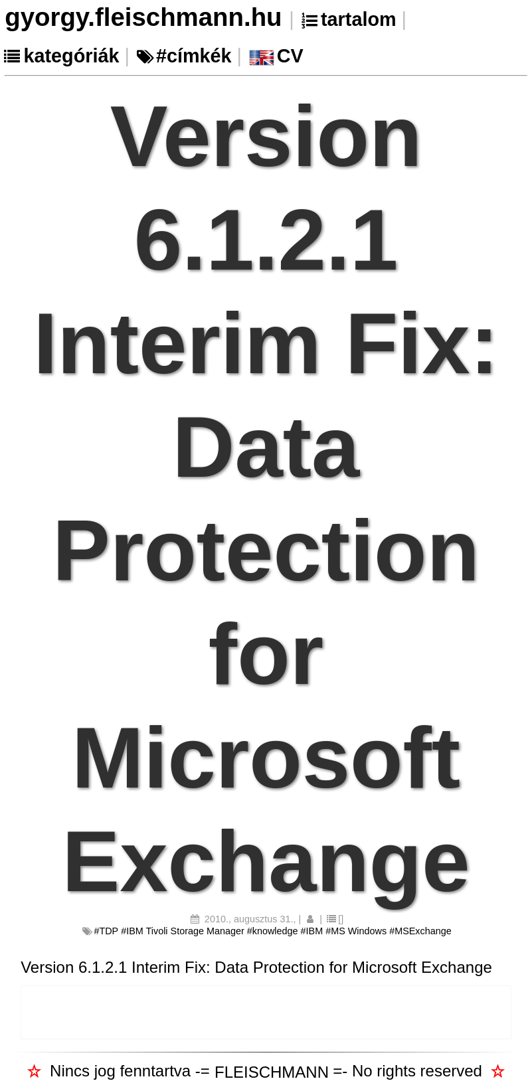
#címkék (194, 55)
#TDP (106, 931)
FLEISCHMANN (272, 1072)
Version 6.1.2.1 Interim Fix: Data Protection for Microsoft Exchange (256, 967)
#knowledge (272, 931)
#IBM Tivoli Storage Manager (182, 931)
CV (290, 55)
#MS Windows (356, 931)
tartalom (359, 19)
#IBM (312, 931)
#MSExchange (420, 931)
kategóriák (71, 55)
